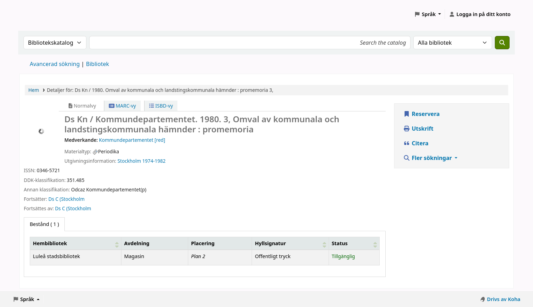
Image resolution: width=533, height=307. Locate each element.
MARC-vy (122, 105)
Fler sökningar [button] (428, 158)
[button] (427, 14)
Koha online (37, 14)
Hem (33, 90)
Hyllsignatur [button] (270, 243)
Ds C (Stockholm (66, 199)
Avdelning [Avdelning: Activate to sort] (136, 243)
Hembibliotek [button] (50, 243)
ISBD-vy (161, 105)
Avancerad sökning (55, 64)
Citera (415, 143)
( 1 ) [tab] (44, 224)
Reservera (421, 114)
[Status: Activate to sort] (354, 243)
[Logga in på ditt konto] (479, 14)
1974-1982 (154, 161)
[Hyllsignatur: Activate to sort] (290, 243)
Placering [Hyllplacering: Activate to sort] (203, 243)
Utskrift (418, 128)
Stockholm (129, 161)
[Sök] (502, 42)
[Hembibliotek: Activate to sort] (75, 243)
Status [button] (340, 243)
